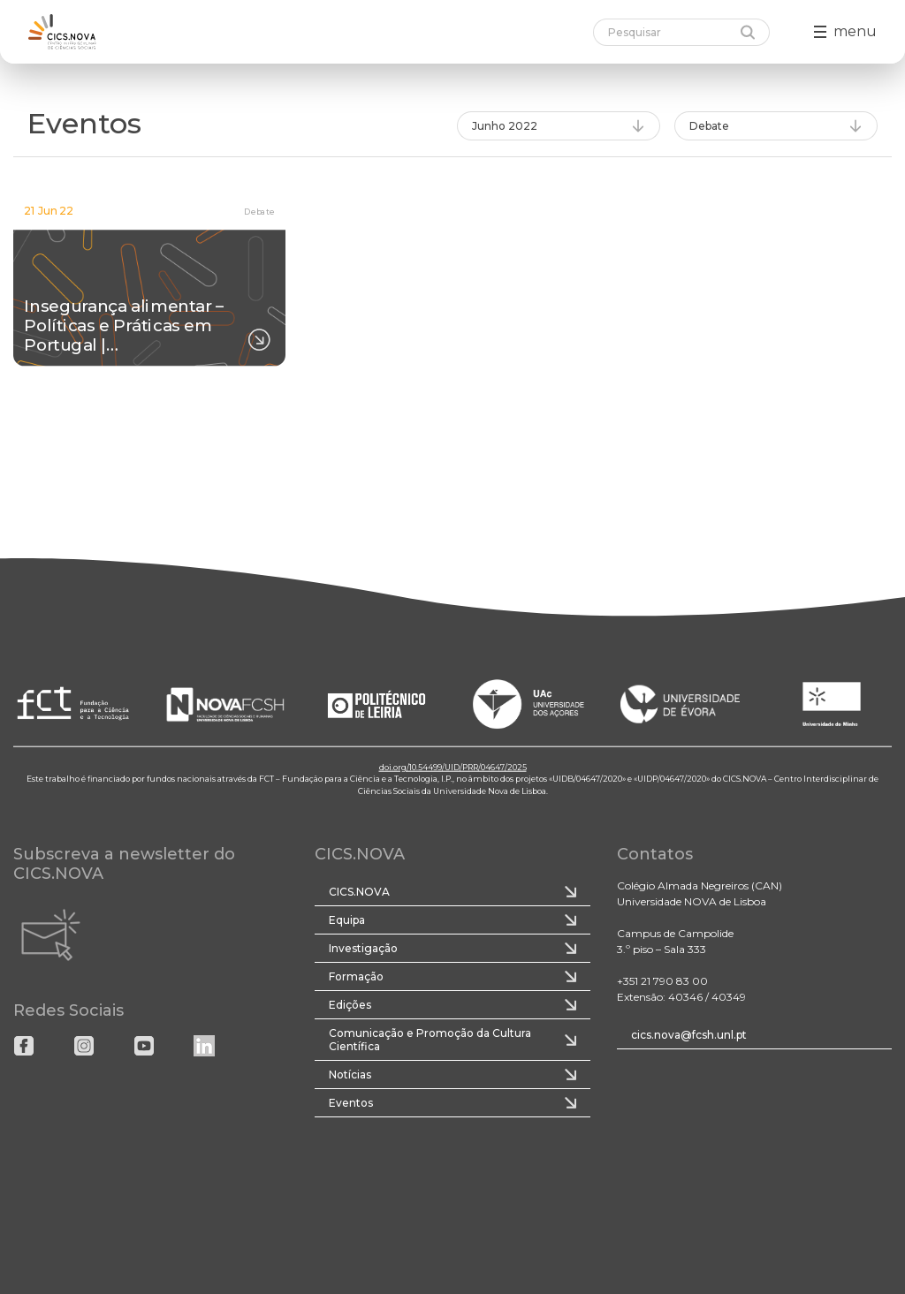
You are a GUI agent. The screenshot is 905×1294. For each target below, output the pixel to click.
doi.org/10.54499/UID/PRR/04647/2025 (453, 766)
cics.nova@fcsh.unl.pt (689, 1034)
